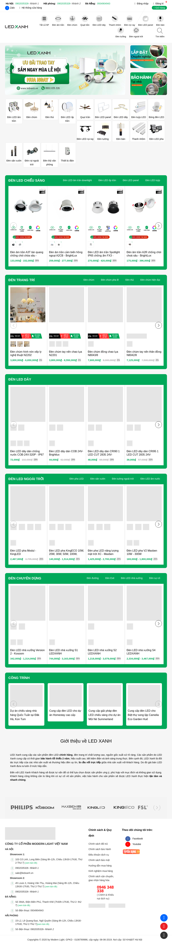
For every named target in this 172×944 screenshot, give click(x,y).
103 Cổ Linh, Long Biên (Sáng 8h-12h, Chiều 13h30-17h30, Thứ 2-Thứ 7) (48, 861)
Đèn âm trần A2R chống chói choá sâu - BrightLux (144, 254)
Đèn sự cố (154, 578)
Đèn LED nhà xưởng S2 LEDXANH (102, 652)
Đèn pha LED (77, 478)
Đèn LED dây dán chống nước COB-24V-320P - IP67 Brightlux (27, 454)
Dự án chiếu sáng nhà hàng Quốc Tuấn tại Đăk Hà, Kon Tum (24, 715)
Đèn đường (93, 578)
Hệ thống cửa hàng (32, 7)
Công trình (19, 678)
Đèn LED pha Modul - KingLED (23, 552)
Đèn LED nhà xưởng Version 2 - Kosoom (27, 652)
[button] (120, 70)
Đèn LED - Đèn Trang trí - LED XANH (16, 27)
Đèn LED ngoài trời (26, 479)
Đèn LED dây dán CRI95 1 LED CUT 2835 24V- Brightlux (142, 454)
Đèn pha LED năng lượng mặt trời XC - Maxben (103, 552)
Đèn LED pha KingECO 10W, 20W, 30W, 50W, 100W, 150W (66, 554)
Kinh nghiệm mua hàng (101, 871)
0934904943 (103, 3)
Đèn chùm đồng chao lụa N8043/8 (103, 353)
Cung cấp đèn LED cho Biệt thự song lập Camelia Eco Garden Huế (143, 715)
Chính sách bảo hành (100, 849)
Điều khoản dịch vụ (99, 854)
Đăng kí (160, 3)
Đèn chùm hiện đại (150, 279)
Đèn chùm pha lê (110, 279)
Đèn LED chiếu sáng (26, 180)
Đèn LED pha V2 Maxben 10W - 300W (142, 552)
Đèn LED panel (131, 180)
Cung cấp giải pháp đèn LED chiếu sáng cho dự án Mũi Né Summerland (104, 715)
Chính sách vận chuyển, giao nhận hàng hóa (101, 878)
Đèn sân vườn (97, 478)
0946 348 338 (105, 889)
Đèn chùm (88, 279)
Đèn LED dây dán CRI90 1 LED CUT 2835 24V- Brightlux (104, 454)
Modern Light (57, 939)
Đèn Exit (109, 578)
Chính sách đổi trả (98, 843)
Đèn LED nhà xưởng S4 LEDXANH (141, 652)
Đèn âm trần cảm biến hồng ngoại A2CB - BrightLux (65, 254)
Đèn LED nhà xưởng (132, 578)
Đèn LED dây (19, 379)
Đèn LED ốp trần (107, 180)
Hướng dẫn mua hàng (100, 865)
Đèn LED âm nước (150, 478)
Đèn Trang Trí (21, 280)
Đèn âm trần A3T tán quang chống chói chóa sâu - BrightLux (26, 255)
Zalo (12, 7)
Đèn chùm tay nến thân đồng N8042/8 (144, 353)
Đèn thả (129, 279)
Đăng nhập (142, 3)
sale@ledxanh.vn (24, 873)
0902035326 (27, 3)
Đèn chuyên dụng (24, 578)
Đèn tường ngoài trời (123, 478)
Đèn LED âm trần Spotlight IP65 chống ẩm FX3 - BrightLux (104, 255)
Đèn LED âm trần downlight (77, 180)
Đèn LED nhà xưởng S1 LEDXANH (63, 652)
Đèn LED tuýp (152, 180)
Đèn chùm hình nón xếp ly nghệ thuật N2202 (25, 353)
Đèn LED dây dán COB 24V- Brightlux (66, 453)
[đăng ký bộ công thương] (97, 906)
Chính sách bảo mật (99, 860)
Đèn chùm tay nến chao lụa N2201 (65, 353)
